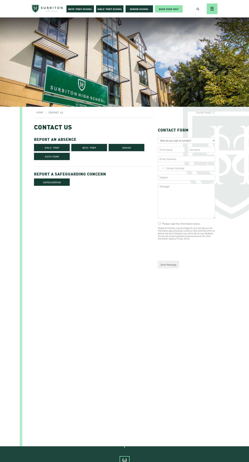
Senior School (139, 8)
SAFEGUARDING (52, 182)
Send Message (168, 264)
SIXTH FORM (52, 156)
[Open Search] (198, 9)
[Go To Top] (124, 446)
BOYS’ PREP (89, 147)
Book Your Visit (169, 8)
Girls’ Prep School (110, 8)
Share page (203, 112)
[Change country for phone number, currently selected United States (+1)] (161, 168)
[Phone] (186, 168)
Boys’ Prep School (80, 8)
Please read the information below (181, 223)
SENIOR (126, 147)
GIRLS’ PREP (52, 147)
